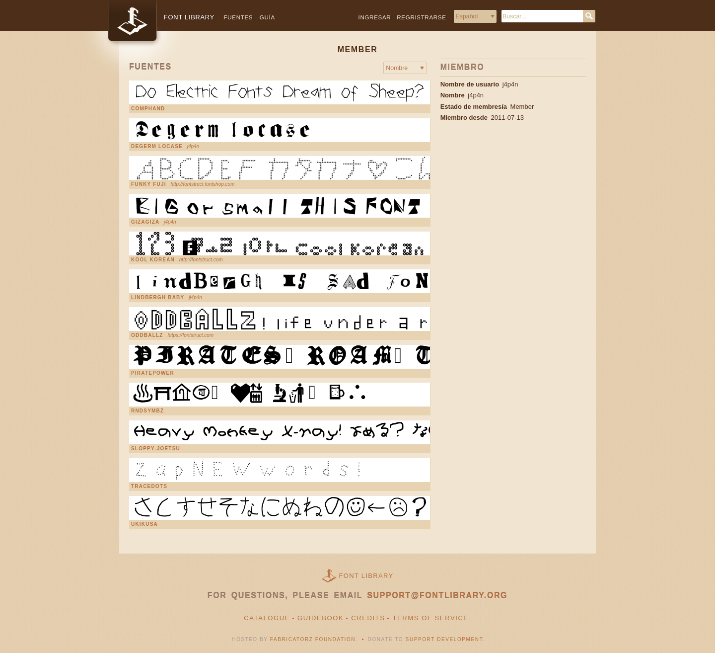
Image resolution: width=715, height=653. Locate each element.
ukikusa (144, 524)
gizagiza (145, 222)
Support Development (444, 639)
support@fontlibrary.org (437, 595)
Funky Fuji (148, 184)
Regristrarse (421, 17)
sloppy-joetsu (155, 448)
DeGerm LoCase (157, 146)
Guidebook (320, 618)
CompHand (148, 108)
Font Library (366, 575)
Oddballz (147, 335)
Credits (368, 618)
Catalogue (267, 618)
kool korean (153, 259)
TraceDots (149, 486)
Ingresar (374, 17)
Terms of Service (430, 618)
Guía (267, 17)
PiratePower (152, 373)
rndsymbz (147, 410)
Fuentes (238, 17)
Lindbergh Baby (157, 297)
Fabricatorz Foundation (313, 639)
